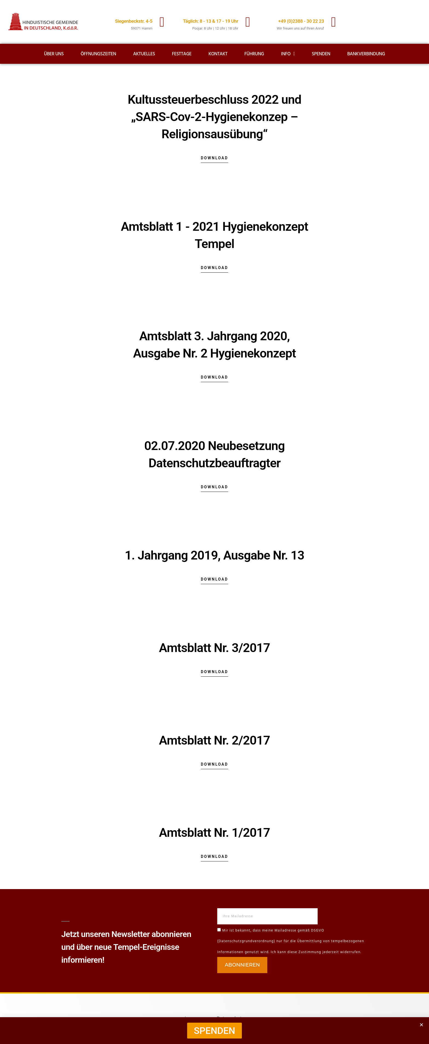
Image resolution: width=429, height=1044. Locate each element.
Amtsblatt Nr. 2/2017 (214, 740)
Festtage (182, 54)
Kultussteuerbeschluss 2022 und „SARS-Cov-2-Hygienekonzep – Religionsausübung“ (214, 116)
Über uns (54, 54)
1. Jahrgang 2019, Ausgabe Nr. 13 (214, 555)
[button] (421, 1025)
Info (288, 54)
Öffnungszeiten (98, 54)
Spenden (321, 54)
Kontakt (217, 54)
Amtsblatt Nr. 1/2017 (214, 832)
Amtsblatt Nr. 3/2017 (214, 648)
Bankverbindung (366, 54)
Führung (254, 54)
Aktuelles (144, 54)
